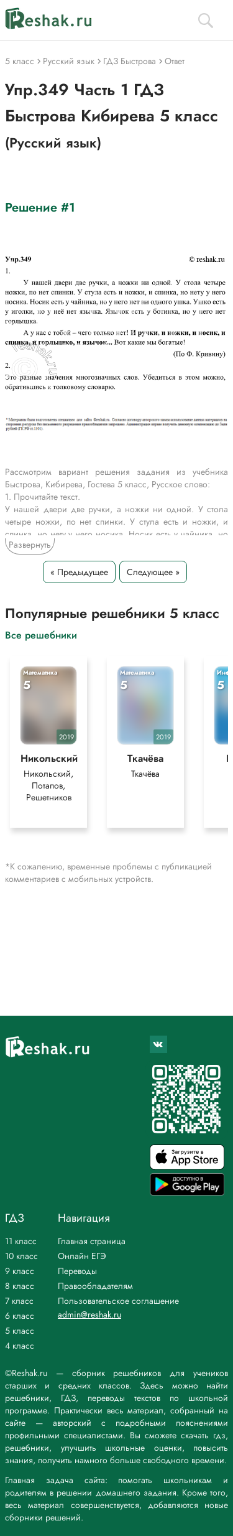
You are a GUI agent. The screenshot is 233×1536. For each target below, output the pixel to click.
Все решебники (41, 634)
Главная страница (92, 1241)
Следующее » (153, 572)
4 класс (19, 1345)
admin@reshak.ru (89, 1314)
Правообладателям (95, 1286)
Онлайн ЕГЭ (82, 1256)
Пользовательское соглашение (118, 1301)
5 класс (19, 1330)
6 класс (19, 1315)
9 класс (19, 1271)
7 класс (19, 1301)
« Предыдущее (79, 572)
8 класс (19, 1286)
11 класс (21, 1241)
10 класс (21, 1256)
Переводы (77, 1271)
